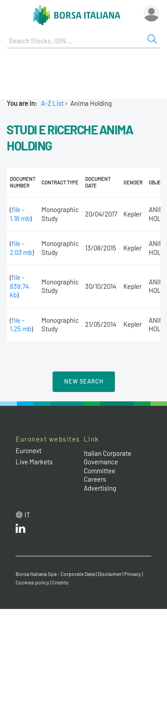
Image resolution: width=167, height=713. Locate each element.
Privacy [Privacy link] (132, 574)
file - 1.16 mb (20, 213)
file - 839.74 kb (19, 286)
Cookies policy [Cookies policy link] (32, 582)
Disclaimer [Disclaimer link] (110, 574)
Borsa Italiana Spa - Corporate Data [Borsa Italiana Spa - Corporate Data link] (55, 574)
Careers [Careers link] (95, 479)
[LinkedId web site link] (20, 530)
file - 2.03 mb (21, 247)
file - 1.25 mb (20, 324)
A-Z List (52, 103)
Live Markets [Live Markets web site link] (34, 462)
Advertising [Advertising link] (100, 488)
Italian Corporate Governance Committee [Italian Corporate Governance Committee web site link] (107, 462)
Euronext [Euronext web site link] (28, 450)
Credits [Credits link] (60, 582)
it (27, 515)
